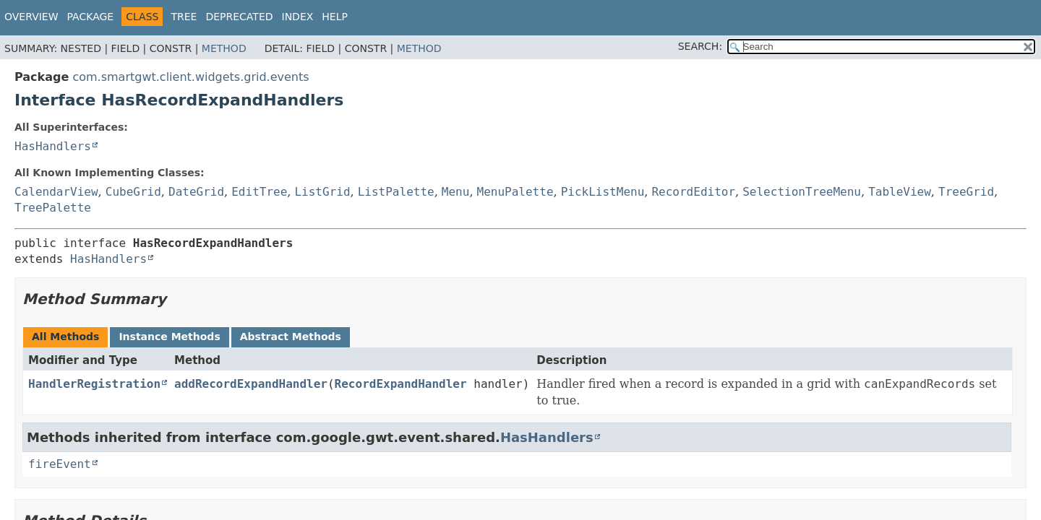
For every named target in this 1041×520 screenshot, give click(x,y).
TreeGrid (966, 192)
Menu (456, 192)
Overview (31, 16)
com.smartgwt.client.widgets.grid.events (190, 77)
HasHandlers (52, 146)
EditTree (259, 192)
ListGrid (322, 192)
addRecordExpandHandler (250, 384)
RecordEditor (693, 192)
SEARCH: (700, 46)
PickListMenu (603, 192)
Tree (184, 16)
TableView (899, 192)
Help (335, 16)
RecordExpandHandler (401, 384)
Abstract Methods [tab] (290, 336)
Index (298, 16)
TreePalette (52, 207)
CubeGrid (133, 192)
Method (224, 48)
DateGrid (196, 192)
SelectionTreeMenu (801, 192)
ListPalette (396, 192)
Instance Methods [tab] (169, 336)
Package (90, 16)
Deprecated (239, 16)
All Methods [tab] (65, 336)
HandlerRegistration (94, 384)
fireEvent (59, 464)
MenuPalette (515, 192)
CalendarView (56, 192)
